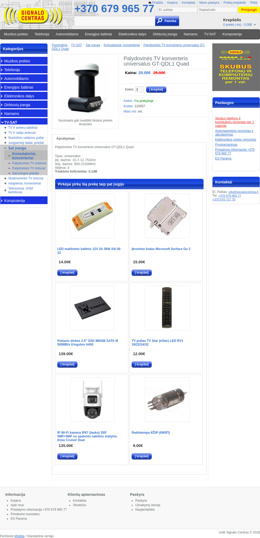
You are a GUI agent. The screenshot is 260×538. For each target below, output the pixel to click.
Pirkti (253, 3)
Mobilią (19, 536)
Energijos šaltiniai (98, 34)
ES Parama (223, 158)
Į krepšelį (67, 272)
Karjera (172, 3)
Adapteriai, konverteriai (24, 183)
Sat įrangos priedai (25, 173)
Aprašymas (65, 138)
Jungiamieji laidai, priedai (26, 143)
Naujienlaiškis (145, 509)
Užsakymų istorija (147, 505)
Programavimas (226, 145)
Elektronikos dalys (132, 34)
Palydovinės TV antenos (29, 163)
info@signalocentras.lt (243, 191)
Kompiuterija (232, 34)
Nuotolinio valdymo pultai (26, 138)
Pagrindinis (59, 45)
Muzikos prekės (16, 34)
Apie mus (17, 505)
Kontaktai (188, 3)
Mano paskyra (209, 3)
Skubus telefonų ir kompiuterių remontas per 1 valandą (234, 122)
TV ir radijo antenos (22, 133)
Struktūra (79, 505)
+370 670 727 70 (224, 199)
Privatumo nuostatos (25, 514)
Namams (191, 34)
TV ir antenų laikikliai (22, 128)
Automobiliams (67, 34)
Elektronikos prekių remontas (235, 139)
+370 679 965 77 (114, 8)
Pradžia (155, 3)
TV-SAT (210, 34)
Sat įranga (17, 148)
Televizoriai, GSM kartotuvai (20, 190)
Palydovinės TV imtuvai (28, 168)
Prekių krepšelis (235, 3)
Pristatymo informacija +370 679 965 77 (39, 509)
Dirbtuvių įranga (165, 34)
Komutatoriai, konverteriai (24, 156)
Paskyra (141, 500)
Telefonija (41, 34)
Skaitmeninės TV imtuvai (25, 178)
